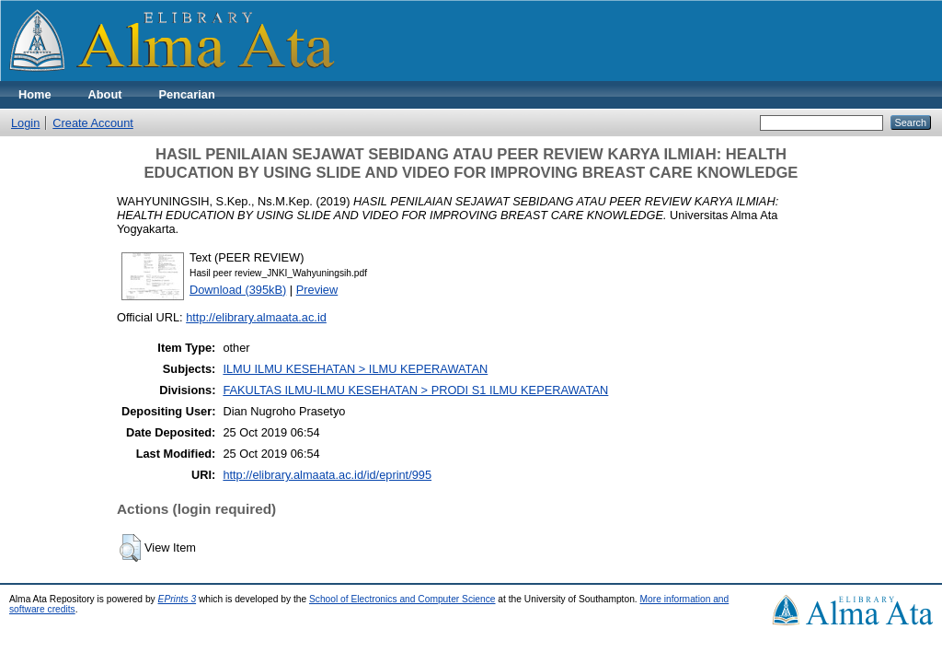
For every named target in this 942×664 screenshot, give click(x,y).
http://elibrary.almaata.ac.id (256, 317)
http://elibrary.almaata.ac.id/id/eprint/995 (327, 475)
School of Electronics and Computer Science (402, 599)
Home (35, 94)
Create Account (92, 123)
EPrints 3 (177, 599)
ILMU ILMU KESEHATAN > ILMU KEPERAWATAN (355, 369)
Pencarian (187, 94)
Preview (317, 290)
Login (25, 123)
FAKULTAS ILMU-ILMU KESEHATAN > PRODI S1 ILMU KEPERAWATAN (415, 390)
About (105, 94)
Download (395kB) (238, 290)
